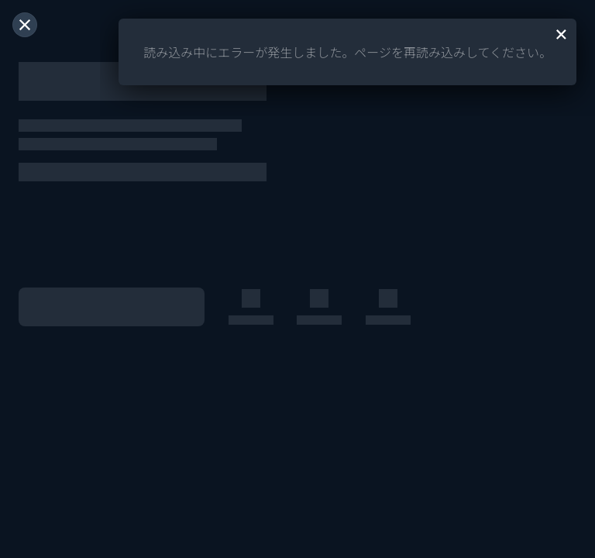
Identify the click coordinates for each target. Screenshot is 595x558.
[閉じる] (24, 24)
